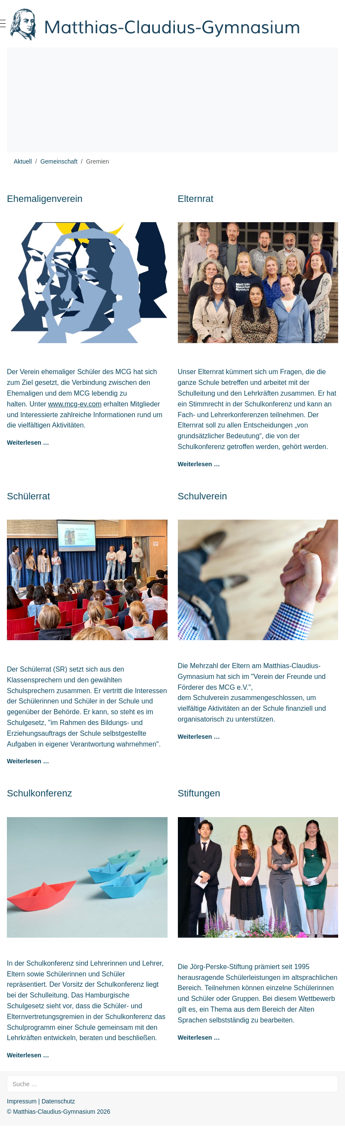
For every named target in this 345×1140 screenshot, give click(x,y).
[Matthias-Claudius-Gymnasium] (172, 23)
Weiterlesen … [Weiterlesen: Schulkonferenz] (28, 1055)
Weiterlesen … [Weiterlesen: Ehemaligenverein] (28, 442)
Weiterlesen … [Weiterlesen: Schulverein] (199, 736)
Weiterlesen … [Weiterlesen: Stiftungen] (199, 1037)
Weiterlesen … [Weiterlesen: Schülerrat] (28, 761)
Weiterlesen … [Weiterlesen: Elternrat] (199, 464)
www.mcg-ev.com (74, 404)
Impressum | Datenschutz (41, 1101)
